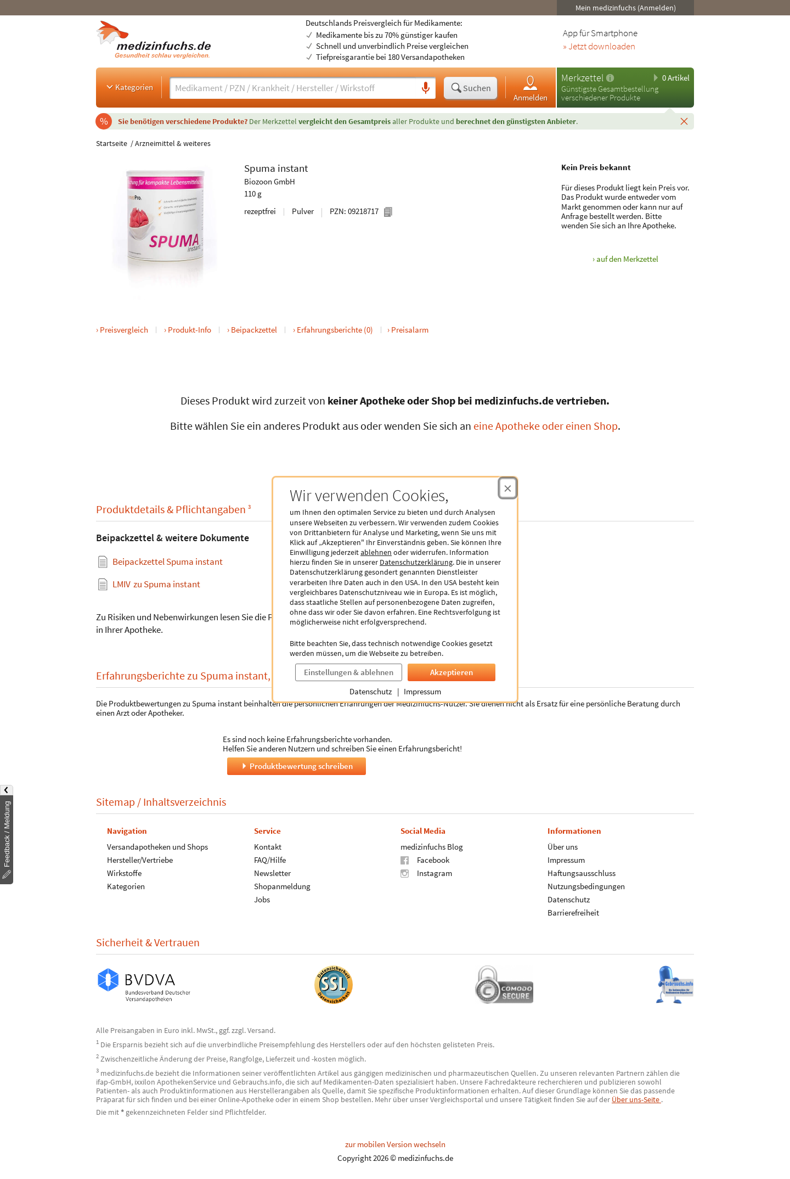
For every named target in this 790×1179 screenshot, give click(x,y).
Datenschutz (370, 691)
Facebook (424, 859)
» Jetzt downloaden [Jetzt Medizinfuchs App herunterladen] (599, 46)
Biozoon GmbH (269, 181)
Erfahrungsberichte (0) (335, 329)
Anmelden (531, 88)
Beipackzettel (254, 329)
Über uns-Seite (636, 1099)
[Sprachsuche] (426, 88)
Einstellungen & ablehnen (348, 672)
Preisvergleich (124, 329)
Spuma (259, 168)
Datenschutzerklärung (416, 562)
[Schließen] (684, 120)
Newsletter (272, 872)
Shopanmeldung (282, 885)
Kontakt (267, 846)
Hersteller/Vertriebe (140, 859)
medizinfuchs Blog (431, 846)
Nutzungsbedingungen (586, 885)
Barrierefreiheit (573, 912)
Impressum (422, 691)
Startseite (111, 143)
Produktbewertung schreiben (296, 765)
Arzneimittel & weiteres (173, 143)
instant (293, 168)
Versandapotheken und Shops (157, 846)
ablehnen (376, 552)
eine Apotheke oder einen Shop (545, 426)
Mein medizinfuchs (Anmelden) (625, 8)
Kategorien (128, 86)
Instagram (426, 872)
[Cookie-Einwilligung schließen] (507, 488)
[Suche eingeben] (293, 88)
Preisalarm (409, 329)
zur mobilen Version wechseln (395, 1144)
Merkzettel (582, 77)
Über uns (563, 846)
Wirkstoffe (124, 872)
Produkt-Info (189, 329)
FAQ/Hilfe (270, 859)
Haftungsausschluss (582, 872)
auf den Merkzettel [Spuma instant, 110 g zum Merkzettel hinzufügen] (627, 259)
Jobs (262, 899)
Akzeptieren (451, 672)
